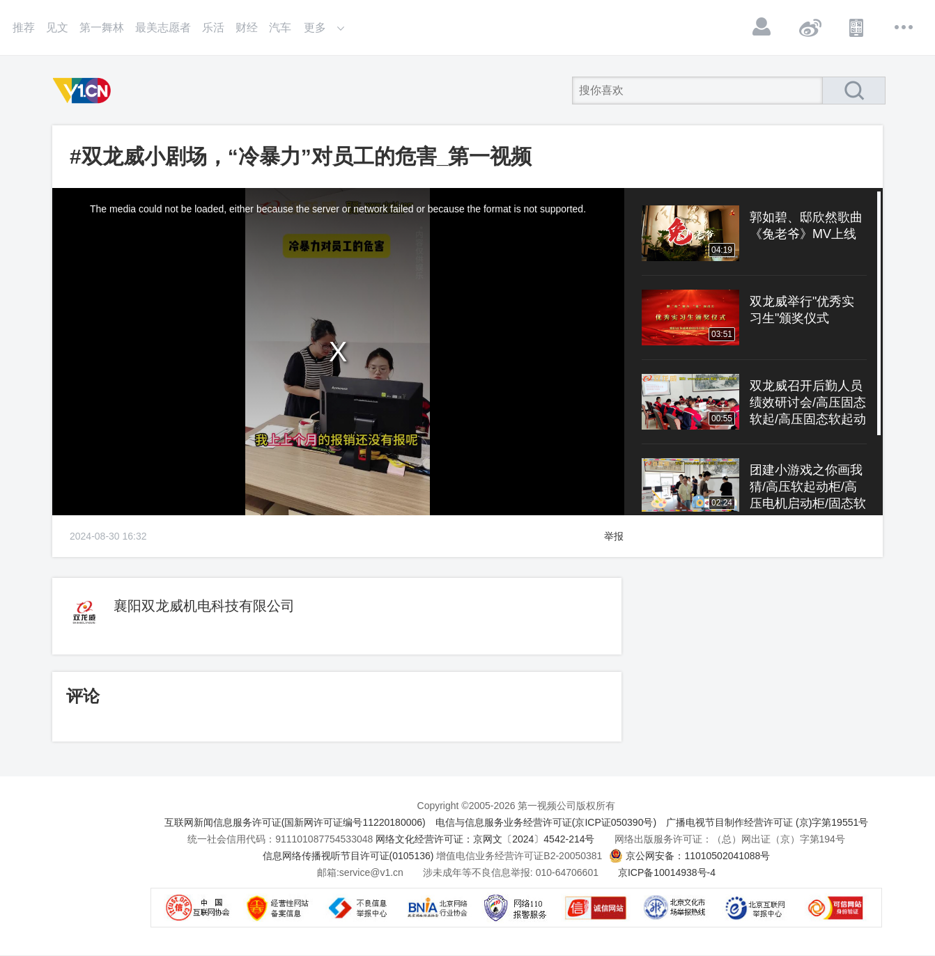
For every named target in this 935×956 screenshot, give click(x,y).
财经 (246, 27)
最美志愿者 (163, 27)
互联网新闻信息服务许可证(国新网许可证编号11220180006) (295, 822)
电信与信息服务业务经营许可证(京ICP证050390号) (545, 822)
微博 (809, 27)
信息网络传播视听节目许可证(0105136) (348, 855)
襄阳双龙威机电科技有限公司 (204, 605)
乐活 (213, 27)
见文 (57, 27)
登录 (762, 27)
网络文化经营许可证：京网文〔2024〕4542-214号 (485, 839)
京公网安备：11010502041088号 (698, 855)
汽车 (280, 27)
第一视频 (84, 90)
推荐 (24, 27)
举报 (614, 536)
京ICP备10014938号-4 (667, 872)
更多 (904, 27)
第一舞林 (101, 27)
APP (857, 27)
